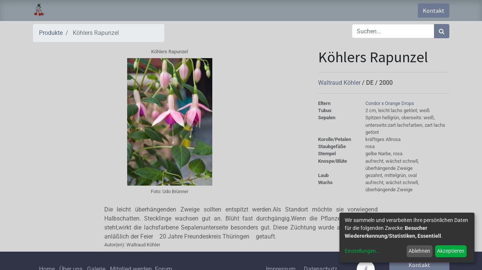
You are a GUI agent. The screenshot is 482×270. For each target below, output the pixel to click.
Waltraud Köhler (340, 82)
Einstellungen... (362, 251)
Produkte (51, 32)
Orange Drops (399, 103)
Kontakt (433, 10)
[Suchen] (441, 31)
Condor (373, 103)
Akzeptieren (450, 251)
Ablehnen (419, 251)
